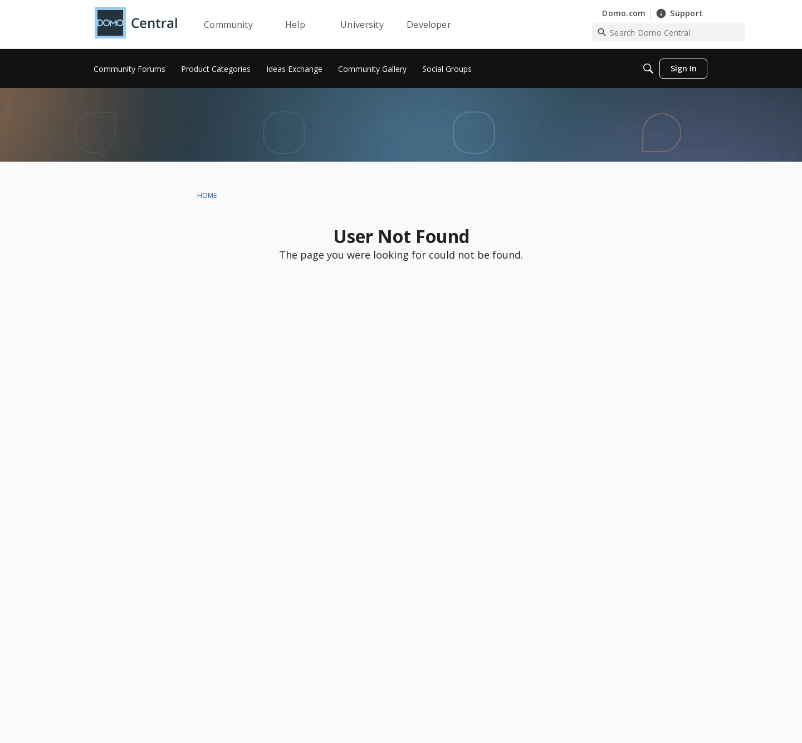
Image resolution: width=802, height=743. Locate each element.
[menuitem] (129, 69)
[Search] (648, 69)
